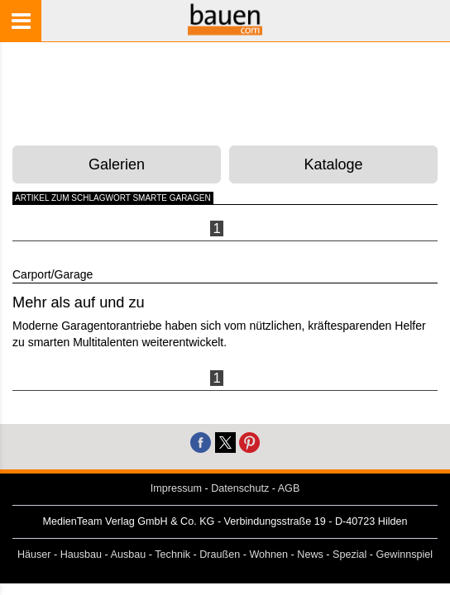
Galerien (117, 164)
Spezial (349, 554)
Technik (172, 554)
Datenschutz (240, 488)
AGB (289, 488)
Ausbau (128, 554)
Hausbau (81, 554)
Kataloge (333, 164)
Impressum (176, 488)
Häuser (34, 554)
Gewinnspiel (404, 554)
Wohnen (268, 554)
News (310, 554)
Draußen (219, 554)
